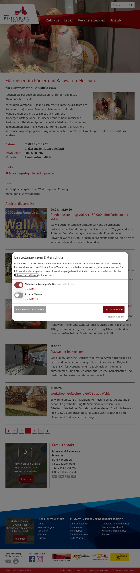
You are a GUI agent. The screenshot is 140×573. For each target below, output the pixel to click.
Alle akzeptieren (114, 309)
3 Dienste (31, 298)
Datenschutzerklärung (26, 275)
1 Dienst (30, 289)
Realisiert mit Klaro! (115, 317)
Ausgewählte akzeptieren (30, 309)
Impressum (47, 275)
